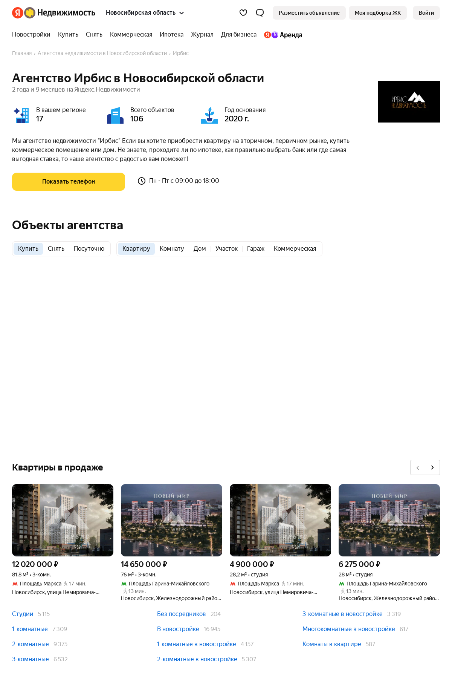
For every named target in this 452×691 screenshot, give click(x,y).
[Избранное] (243, 13)
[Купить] (68, 35)
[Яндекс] (17, 12)
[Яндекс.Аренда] (281, 35)
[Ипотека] (171, 35)
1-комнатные (30, 629)
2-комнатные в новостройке (197, 659)
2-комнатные (30, 644)
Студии (23, 613)
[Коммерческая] (131, 35)
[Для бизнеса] (238, 35)
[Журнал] (202, 35)
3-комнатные (30, 659)
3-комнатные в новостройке (342, 613)
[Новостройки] (33, 35)
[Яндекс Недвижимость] (59, 12)
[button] (260, 13)
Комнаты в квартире (331, 644)
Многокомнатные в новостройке (348, 629)
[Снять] (94, 35)
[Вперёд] (432, 467)
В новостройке (178, 629)
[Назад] (417, 467)
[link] (426, 13)
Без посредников (181, 613)
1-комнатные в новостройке (196, 644)
